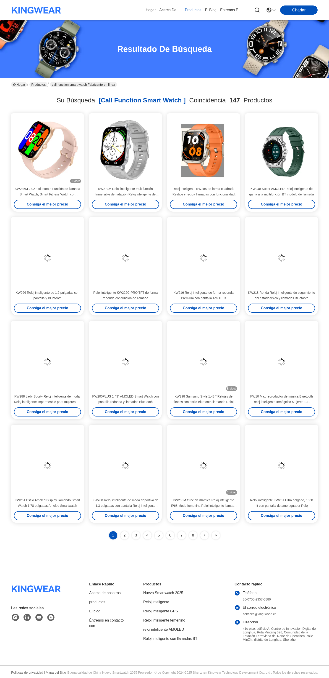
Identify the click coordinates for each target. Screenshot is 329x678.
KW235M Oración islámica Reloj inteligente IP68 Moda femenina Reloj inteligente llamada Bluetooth (203, 505)
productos (193, 10)
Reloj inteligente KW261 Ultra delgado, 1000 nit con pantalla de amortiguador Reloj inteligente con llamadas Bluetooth (281, 505)
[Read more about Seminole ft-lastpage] (216, 535)
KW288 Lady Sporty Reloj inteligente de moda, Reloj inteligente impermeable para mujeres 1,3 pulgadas (47, 402)
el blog (211, 10)
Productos (38, 84)
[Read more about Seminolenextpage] (204, 535)
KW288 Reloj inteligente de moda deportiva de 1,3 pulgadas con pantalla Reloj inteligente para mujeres (126, 505)
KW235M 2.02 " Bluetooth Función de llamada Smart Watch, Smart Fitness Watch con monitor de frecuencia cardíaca (47, 194)
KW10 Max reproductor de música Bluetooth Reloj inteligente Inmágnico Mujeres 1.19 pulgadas (281, 402)
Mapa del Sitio (56, 672)
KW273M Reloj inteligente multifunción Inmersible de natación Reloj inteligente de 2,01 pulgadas (125, 194)
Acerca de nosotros (105, 593)
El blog (94, 611)
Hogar (151, 10)
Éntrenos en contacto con (231, 10)
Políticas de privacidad (27, 672)
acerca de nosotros (170, 10)
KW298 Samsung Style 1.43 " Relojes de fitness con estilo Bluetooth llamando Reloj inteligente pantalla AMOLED (203, 402)
